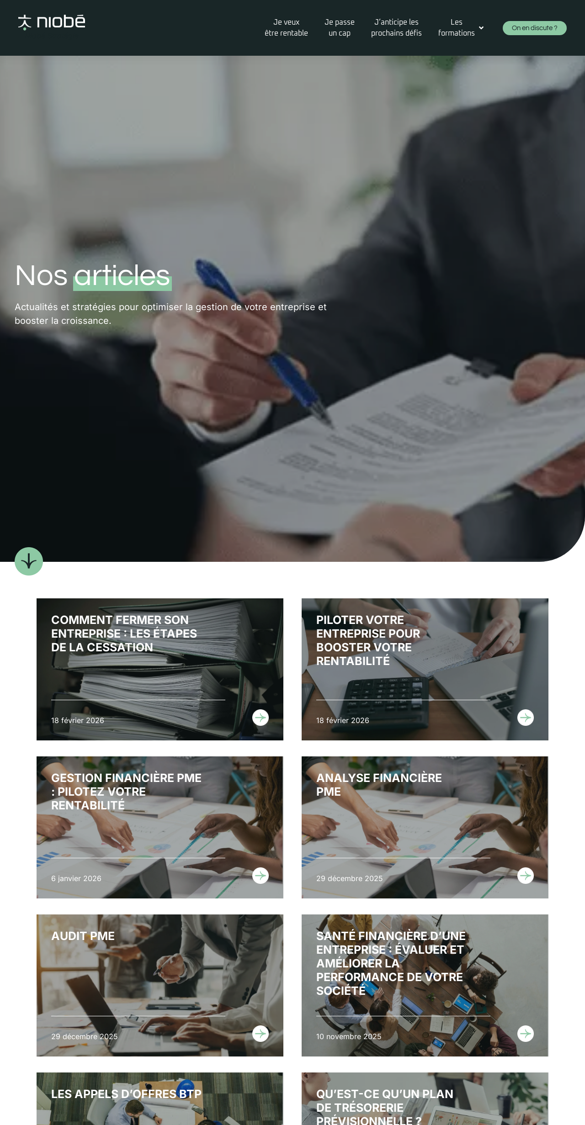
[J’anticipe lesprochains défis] (396, 28)
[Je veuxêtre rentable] (286, 28)
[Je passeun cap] (339, 28)
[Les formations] (462, 28)
